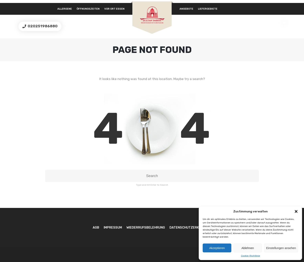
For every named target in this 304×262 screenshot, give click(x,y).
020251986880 (42, 26)
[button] (296, 211)
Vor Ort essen (114, 8)
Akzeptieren (217, 248)
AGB (96, 227)
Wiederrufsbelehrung (145, 227)
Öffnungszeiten (88, 8)
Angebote (186, 8)
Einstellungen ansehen (281, 248)
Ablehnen (247, 248)
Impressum (113, 227)
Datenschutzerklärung (190, 227)
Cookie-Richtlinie (250, 255)
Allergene (64, 8)
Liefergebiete (207, 8)
